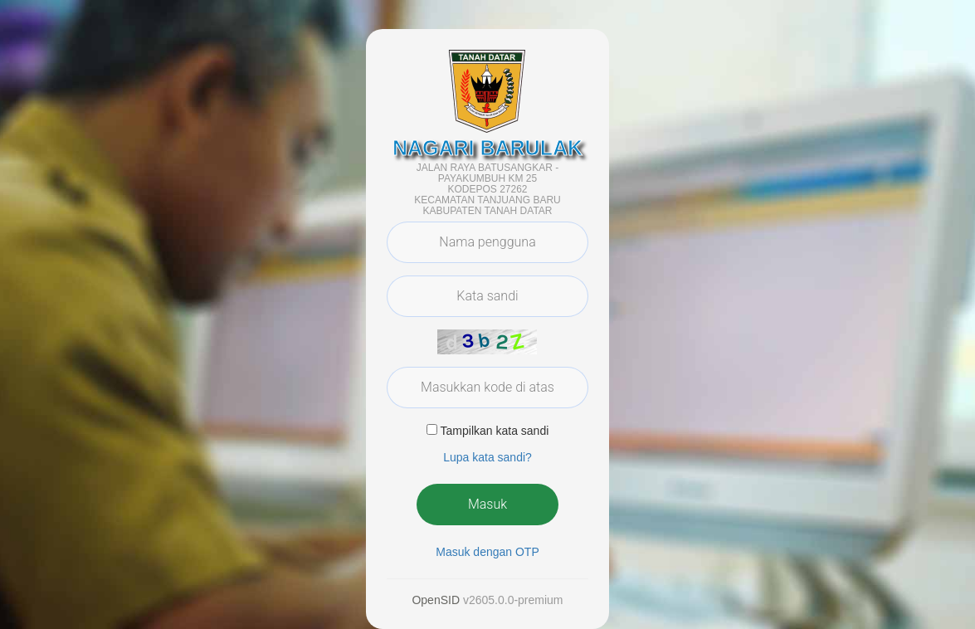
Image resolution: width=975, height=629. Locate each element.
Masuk (487, 504)
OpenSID (436, 600)
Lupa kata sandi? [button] (487, 457)
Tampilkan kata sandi (495, 430)
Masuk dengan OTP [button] (487, 551)
